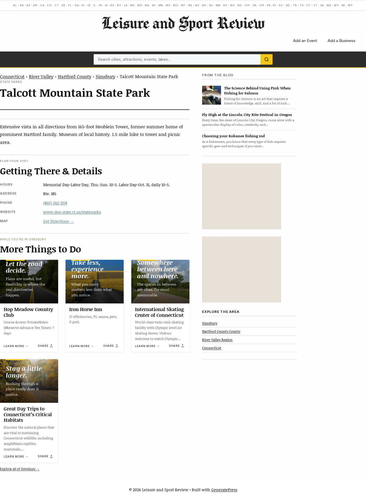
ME (132, 5)
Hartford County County (221, 331)
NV (197, 5)
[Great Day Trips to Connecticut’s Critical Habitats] (29, 381)
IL (94, 5)
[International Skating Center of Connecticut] (160, 281)
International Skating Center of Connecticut (159, 312)
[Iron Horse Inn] (95, 281)
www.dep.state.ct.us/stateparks (72, 212)
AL (15, 5)
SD (288, 5)
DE (64, 5)
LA (126, 5)
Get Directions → (58, 221)
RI (274, 5)
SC (281, 5)
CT (56, 5)
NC (232, 5)
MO (175, 5)
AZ (28, 5)
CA (42, 5)
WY (350, 5)
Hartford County (74, 76)
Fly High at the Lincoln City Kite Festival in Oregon (247, 114)
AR (35, 5)
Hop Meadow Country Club (28, 312)
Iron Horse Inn (85, 309)
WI (343, 5)
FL (70, 5)
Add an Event (305, 40)
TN (295, 5)
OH (247, 5)
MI (154, 5)
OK (254, 5)
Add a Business (341, 40)
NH (204, 5)
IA (106, 5)
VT (315, 5)
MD (139, 5)
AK (22, 5)
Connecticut (12, 76)
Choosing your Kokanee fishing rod (233, 136)
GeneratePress (224, 489)
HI (83, 5)
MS (168, 5)
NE (190, 5)
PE (268, 5)
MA (147, 5)
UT (308, 5)
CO (49, 5)
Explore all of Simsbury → (19, 469)
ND (239, 5)
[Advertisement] (241, 196)
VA (322, 5)
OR (261, 5)
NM (218, 5)
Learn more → (16, 346)
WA (329, 5)
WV (336, 5)
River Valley (41, 76)
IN (100, 5)
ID (89, 5)
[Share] (45, 345)
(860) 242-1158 (55, 203)
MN (160, 5)
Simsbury (105, 76)
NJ (211, 5)
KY (119, 5)
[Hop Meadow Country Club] (29, 281)
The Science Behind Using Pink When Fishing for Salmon (257, 90)
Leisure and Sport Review (183, 22)
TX (302, 5)
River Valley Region (217, 339)
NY (225, 5)
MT (183, 5)
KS (112, 5)
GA (76, 5)
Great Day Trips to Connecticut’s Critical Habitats (28, 414)
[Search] (266, 59)
